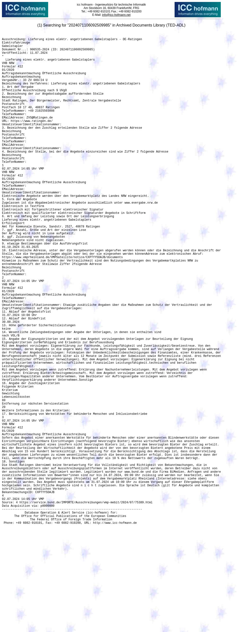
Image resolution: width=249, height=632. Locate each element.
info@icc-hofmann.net (116, 15)
